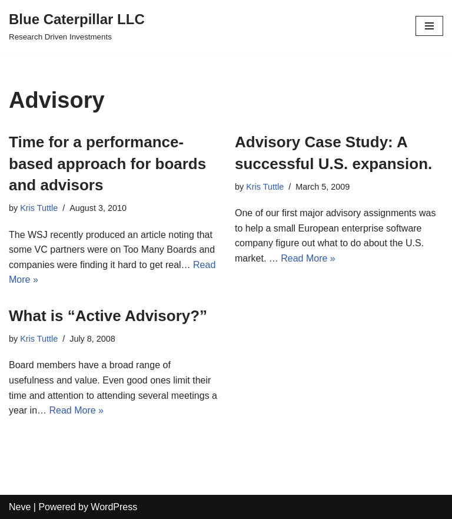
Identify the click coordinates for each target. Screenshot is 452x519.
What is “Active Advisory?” (108, 316)
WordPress (114, 507)
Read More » (308, 258)
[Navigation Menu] (429, 26)
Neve (20, 507)
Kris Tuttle (39, 208)
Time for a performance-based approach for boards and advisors (107, 163)
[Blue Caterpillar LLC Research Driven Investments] (77, 26)
